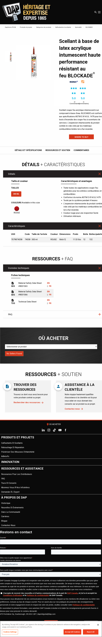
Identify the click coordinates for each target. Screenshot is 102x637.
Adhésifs (5, 456)
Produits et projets (26, 27)
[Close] (98, 625)
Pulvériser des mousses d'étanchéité (17, 452)
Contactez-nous (72, 409)
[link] (74, 81)
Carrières (5, 516)
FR (50, 286)
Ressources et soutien (57, 150)
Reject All (90, 632)
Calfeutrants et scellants (63, 27)
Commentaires (81, 150)
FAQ (3, 478)
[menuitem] (51, 446)
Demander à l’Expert (10, 492)
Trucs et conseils (8, 483)
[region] (51, 629)
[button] (81, 136)
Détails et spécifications (28, 150)
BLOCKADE (89, 27)
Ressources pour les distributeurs (16, 474)
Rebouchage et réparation (12, 447)
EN (48, 283)
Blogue (4, 521)
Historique (5, 503)
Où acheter (53, 424)
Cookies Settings (10, 632)
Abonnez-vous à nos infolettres (15, 487)
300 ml (16, 194)
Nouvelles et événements (12, 507)
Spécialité (78, 27)
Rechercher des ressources (27, 402)
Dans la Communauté (10, 512)
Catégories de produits (43, 27)
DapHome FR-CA (10, 27)
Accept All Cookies (72, 632)
